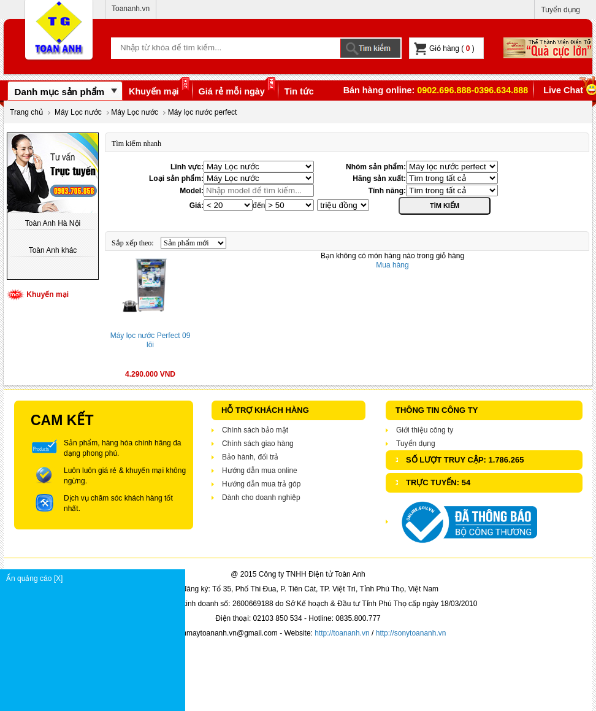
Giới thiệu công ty (424, 430)
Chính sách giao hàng (258, 443)
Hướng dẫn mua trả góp (261, 484)
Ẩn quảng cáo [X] (95, 578)
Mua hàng (392, 265)
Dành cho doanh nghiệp (261, 497)
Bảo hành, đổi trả (250, 457)
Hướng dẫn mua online (259, 470)
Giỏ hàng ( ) (444, 48)
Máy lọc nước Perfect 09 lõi (150, 340)
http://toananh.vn (342, 633)
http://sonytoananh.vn (411, 633)
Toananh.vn (131, 8)
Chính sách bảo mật (255, 430)
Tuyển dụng (560, 10)
